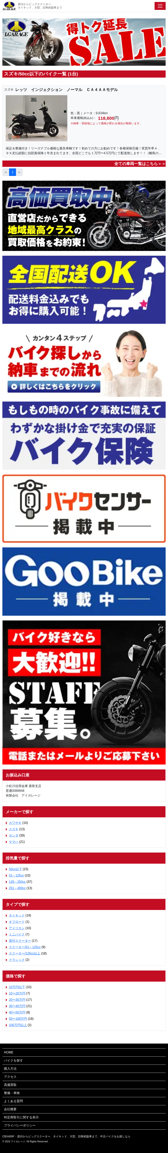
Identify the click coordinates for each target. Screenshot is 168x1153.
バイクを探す (13, 1060)
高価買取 (10, 1085)
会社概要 (10, 1109)
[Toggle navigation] (160, 6)
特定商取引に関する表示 (21, 1117)
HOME (8, 1052)
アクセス (10, 1076)
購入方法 (10, 1068)
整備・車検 (12, 1093)
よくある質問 (13, 1101)
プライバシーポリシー (20, 1125)
